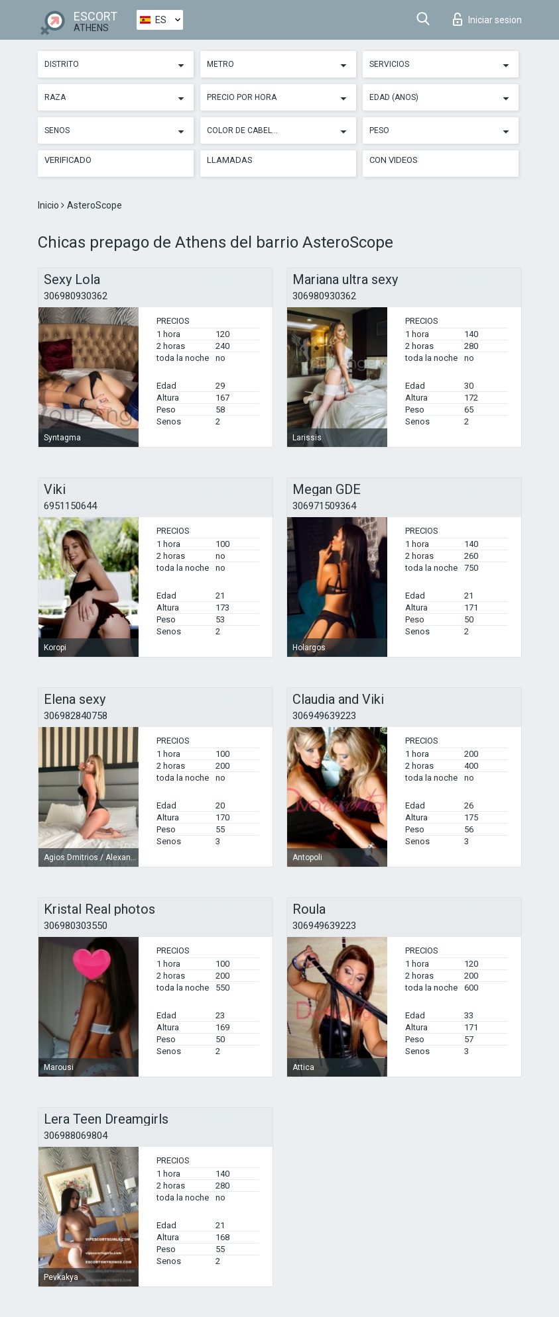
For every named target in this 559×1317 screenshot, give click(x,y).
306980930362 (75, 296)
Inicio (49, 205)
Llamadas (230, 160)
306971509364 (324, 506)
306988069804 (75, 1136)
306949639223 (324, 716)
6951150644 (70, 506)
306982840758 (75, 716)
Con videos (393, 160)
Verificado (68, 160)
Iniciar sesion (487, 19)
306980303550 (75, 926)
